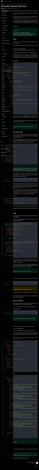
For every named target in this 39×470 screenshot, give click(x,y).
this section (32, 169)
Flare (3, 61)
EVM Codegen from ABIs (25, 192)
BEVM (3, 38)
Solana (3, 131)
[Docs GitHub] (5, 1)
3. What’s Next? (3, 15)
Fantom (3, 59)
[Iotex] (29, 466)
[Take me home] (2, 1)
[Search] (23, 1)
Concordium (4, 116)
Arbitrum (3, 23)
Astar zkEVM (4, 27)
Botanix (3, 49)
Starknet (3, 133)
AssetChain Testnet (5, 25)
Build (2, 141)
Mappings (24, 271)
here (36, 21)
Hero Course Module (23, 170)
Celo (3, 51)
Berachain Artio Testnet (6, 40)
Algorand (3, 114)
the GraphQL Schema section (26, 187)
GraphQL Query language (16, 338)
